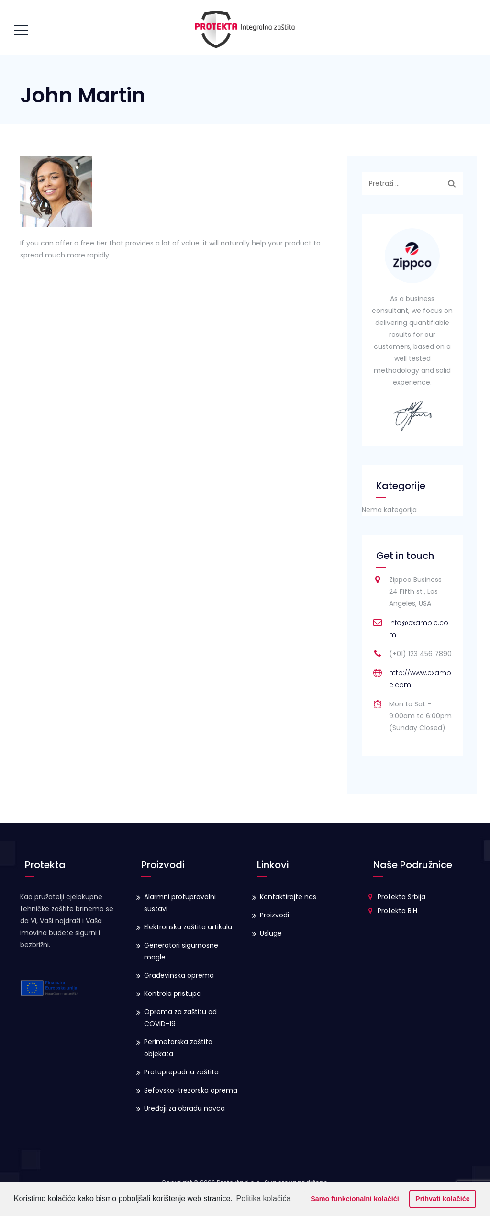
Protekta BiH (397, 910)
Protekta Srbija (401, 897)
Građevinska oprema (179, 975)
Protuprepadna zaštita (181, 1072)
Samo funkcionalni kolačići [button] (355, 1199)
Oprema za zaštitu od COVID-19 (180, 1017)
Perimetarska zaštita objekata (178, 1048)
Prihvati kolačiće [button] (442, 1199)
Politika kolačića (263, 1198)
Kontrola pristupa (172, 993)
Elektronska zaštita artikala (188, 927)
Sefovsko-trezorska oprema (190, 1090)
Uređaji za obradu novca (184, 1108)
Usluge (271, 933)
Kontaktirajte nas (288, 897)
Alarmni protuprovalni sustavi (180, 903)
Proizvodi (274, 915)
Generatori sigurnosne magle (181, 951)
